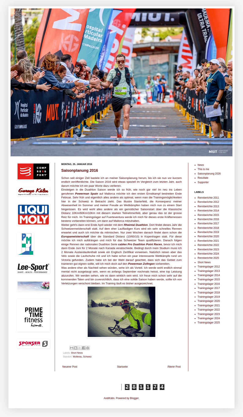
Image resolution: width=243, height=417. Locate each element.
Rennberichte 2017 (208, 223)
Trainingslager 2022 (209, 309)
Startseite (122, 366)
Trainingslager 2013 (209, 271)
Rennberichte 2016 (208, 219)
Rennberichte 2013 (208, 206)
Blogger (134, 398)
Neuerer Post (69, 366)
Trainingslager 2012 (209, 266)
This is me (203, 169)
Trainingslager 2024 (209, 318)
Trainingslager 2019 (209, 296)
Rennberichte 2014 (208, 210)
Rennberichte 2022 (208, 245)
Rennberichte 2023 (208, 249)
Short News (77, 353)
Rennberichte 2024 (208, 253)
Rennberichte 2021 (208, 240)
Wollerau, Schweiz (82, 356)
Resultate (203, 177)
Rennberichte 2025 (208, 257)
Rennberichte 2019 (208, 232)
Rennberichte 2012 (208, 201)
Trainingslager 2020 (209, 301)
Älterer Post (174, 366)
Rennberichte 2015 (208, 215)
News (201, 165)
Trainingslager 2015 (209, 279)
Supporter (203, 182)
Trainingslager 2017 (209, 288)
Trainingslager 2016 (209, 283)
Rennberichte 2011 (208, 197)
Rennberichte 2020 (208, 236)
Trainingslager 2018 (209, 292)
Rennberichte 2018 (208, 227)
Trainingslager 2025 (209, 322)
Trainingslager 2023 (209, 314)
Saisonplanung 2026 (209, 173)
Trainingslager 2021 (209, 305)
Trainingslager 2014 (209, 275)
